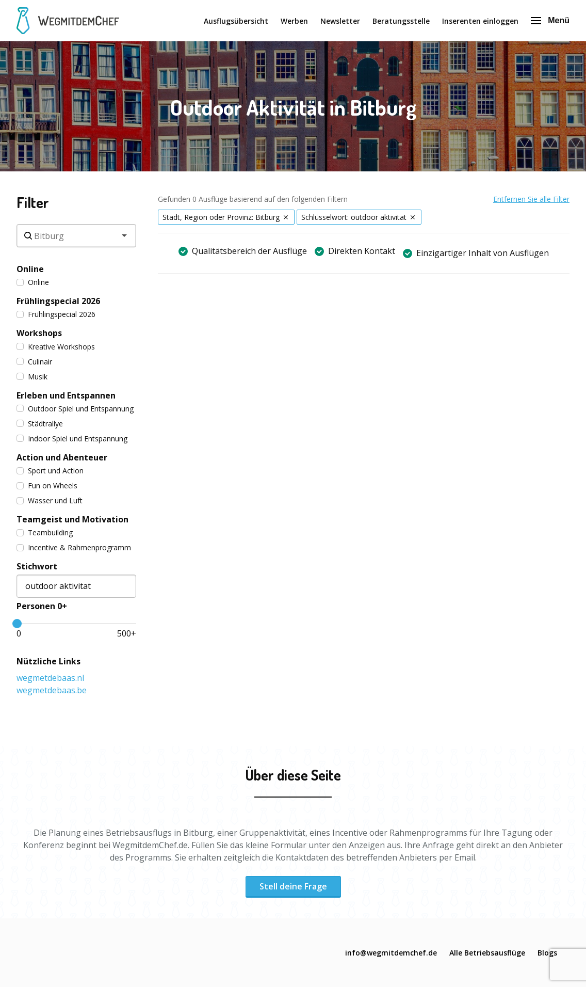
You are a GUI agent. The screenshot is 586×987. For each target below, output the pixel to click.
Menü (550, 20)
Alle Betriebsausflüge (487, 953)
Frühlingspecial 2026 (56, 314)
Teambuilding (45, 532)
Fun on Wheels (47, 485)
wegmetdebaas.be (52, 690)
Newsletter (340, 21)
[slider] (17, 623)
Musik (32, 376)
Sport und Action (50, 470)
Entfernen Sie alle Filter (531, 199)
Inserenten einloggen (480, 21)
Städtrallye (40, 423)
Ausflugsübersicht (236, 21)
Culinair (34, 362)
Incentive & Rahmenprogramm (74, 547)
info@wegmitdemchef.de (391, 953)
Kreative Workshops (56, 347)
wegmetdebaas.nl (50, 677)
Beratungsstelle (401, 21)
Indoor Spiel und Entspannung (72, 438)
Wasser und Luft (50, 500)
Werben (294, 21)
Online (33, 282)
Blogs (547, 953)
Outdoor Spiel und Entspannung (75, 408)
